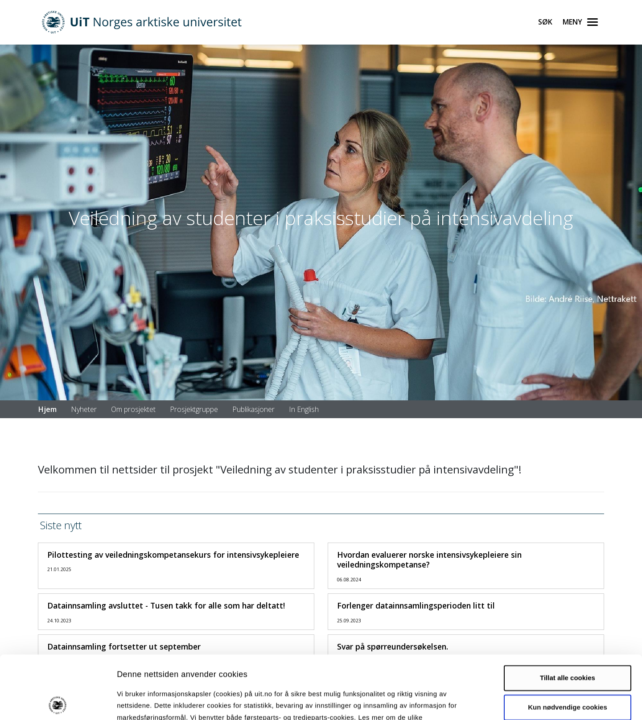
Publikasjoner (253, 409)
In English (304, 409)
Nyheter (84, 409)
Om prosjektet (133, 409)
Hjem (47, 409)
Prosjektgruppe (194, 409)
